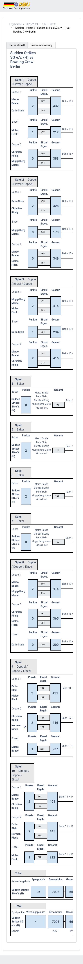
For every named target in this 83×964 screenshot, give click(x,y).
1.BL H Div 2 (48, 24)
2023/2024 (32, 24)
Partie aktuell (17, 45)
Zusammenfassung (42, 45)
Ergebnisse (15, 24)
